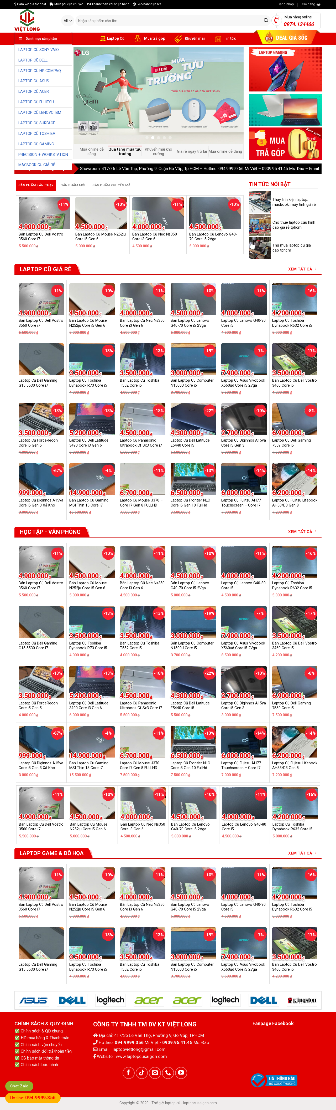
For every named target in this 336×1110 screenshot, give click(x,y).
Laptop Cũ (112, 38)
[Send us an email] (155, 1073)
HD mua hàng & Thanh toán (45, 1037)
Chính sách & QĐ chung (42, 1031)
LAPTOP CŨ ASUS (33, 81)
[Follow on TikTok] (142, 1073)
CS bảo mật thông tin (40, 1058)
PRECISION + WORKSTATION (43, 154)
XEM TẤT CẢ (302, 269)
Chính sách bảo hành (39, 1064)
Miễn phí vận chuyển (66, 4)
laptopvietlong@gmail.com (139, 1049)
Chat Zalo (19, 1086)
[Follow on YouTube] (181, 1073)
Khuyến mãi (189, 39)
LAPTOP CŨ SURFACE (36, 123)
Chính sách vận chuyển (41, 1044)
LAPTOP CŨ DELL (33, 60)
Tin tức (224, 39)
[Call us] (168, 1073)
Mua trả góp (148, 39)
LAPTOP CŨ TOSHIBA (36, 133)
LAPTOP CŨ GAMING (36, 144)
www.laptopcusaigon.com (141, 1056)
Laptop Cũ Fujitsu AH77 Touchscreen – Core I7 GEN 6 (241, 505)
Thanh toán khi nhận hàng (108, 4)
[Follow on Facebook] (129, 1073)
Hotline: (33, 1098)
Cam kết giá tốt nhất (30, 4)
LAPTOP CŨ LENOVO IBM (39, 112)
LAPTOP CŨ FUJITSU (36, 102)
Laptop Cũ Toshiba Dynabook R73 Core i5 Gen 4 (88, 385)
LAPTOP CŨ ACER (33, 91)
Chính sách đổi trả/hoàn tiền (46, 1051)
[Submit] (265, 20)
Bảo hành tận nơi (147, 4)
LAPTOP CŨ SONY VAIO (38, 50)
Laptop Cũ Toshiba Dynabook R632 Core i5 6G (292, 325)
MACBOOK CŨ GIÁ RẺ (36, 165)
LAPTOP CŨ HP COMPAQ (39, 71)
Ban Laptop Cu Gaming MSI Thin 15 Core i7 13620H (88, 505)
